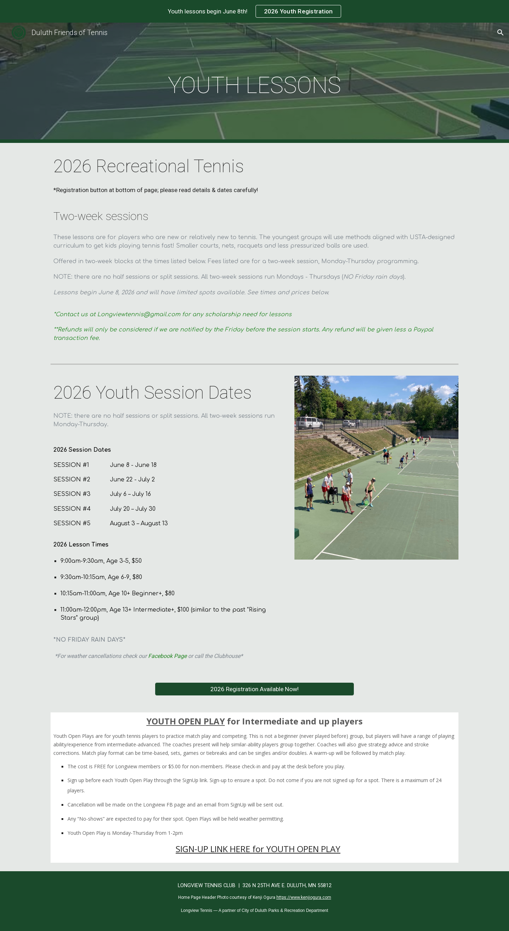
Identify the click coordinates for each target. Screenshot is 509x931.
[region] (254, 11)
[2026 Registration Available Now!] (254, 689)
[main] (254, 83)
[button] (500, 32)
